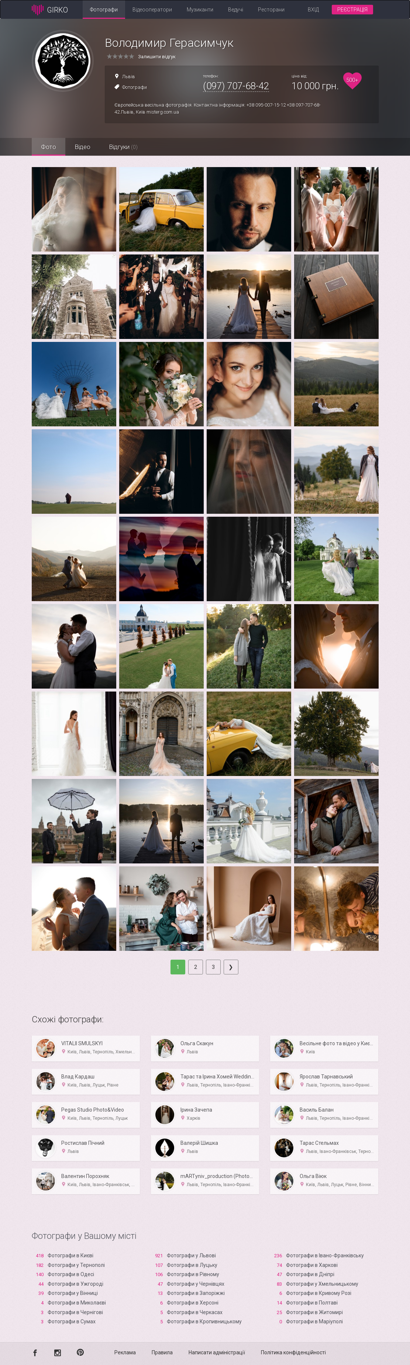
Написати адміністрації (217, 1352)
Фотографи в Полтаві (312, 1303)
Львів (128, 76)
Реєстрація (352, 10)
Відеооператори (152, 10)
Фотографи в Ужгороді (75, 1284)
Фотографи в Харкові (312, 1265)
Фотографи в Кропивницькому (204, 1321)
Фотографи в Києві (70, 1255)
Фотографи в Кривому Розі (318, 1293)
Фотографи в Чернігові (75, 1312)
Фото (48, 146)
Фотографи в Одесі (71, 1274)
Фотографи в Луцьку (192, 1265)
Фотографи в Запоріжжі (196, 1293)
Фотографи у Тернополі (76, 1265)
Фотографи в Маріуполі (314, 1321)
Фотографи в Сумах (72, 1321)
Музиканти (200, 10)
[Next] (231, 967)
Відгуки (123, 146)
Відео (82, 146)
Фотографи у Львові (191, 1255)
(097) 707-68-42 (236, 85)
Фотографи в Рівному (193, 1274)
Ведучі (235, 10)
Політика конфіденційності (293, 1352)
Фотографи (104, 10)
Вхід (313, 10)
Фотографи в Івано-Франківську (325, 1255)
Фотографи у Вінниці (73, 1293)
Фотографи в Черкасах (195, 1312)
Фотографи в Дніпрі (310, 1274)
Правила (162, 1352)
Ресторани (271, 10)
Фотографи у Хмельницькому (322, 1284)
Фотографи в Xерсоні (192, 1303)
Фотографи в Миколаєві (77, 1303)
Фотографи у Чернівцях (195, 1284)
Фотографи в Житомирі (314, 1312)
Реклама (125, 1352)
